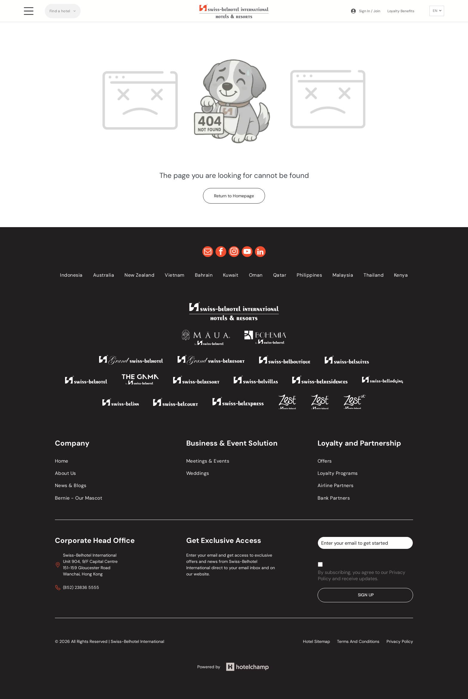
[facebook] (220, 252)
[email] (207, 252)
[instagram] (234, 252)
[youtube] (247, 252)
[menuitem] (63, 11)
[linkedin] (260, 252)
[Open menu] (28, 11)
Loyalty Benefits (400, 11)
